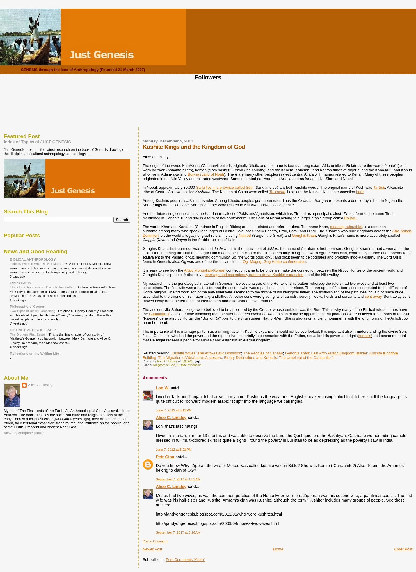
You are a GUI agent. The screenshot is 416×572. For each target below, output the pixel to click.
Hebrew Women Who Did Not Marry (36, 263)
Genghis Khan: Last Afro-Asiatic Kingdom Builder (326, 353)
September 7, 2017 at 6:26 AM (178, 532)
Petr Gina (165, 457)
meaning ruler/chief (346, 226)
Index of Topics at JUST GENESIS (37, 142)
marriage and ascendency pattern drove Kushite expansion (254, 274)
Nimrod (245, 235)
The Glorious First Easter (28, 334)
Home (278, 549)
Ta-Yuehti (277, 192)
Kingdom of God (164, 365)
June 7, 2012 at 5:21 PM (173, 449)
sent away (373, 296)
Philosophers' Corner (27, 306)
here (360, 192)
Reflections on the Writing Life (34, 353)
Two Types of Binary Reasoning (33, 311)
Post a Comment (155, 541)
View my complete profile (24, 433)
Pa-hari (350, 218)
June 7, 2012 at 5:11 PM (173, 410)
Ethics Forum (21, 283)
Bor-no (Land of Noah (206, 174)
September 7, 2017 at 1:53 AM (178, 479)
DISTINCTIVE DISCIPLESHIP (33, 330)
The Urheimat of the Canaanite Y (306, 357)
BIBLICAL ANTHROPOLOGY (33, 259)
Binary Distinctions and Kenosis (250, 357)
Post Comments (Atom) (185, 559)
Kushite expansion (189, 365)
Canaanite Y (159, 314)
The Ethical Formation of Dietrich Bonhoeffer (42, 287)
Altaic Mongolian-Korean (204, 270)
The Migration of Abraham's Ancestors (190, 357)
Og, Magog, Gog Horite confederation (274, 261)
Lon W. (162, 388)
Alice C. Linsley (171, 417)
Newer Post (152, 549)
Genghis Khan (304, 235)
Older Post (403, 549)
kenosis (364, 336)
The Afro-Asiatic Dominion (219, 353)
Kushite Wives (183, 353)
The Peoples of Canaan (263, 353)
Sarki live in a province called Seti (224, 187)
